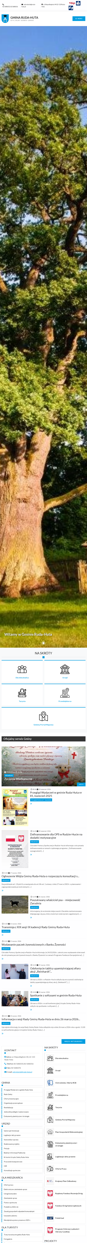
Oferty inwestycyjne (11, 1099)
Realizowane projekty (11, 1144)
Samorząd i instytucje (11, 1131)
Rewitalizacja (8, 1108)
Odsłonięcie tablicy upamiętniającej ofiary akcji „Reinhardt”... (55, 970)
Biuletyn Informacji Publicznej (14, 1153)
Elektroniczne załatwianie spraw (15, 1189)
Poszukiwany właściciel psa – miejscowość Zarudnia (55, 901)
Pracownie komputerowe (13, 1162)
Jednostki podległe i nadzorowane (16, 1112)
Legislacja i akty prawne (12, 1135)
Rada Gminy (8, 1094)
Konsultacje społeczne (12, 1170)
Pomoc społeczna (10, 1203)
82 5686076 (16, 1068)
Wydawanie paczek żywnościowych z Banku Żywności (34, 944)
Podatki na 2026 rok (11, 1207)
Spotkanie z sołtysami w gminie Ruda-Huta (55, 995)
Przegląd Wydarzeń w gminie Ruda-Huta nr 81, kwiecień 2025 (56, 794)
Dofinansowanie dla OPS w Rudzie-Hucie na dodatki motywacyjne (56, 836)
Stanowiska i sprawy (11, 1140)
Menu (80, 18)
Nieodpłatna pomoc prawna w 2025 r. (17, 1220)
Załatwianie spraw (10, 1198)
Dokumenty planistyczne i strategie (16, 1116)
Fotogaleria (8, 1239)
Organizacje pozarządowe (13, 1103)
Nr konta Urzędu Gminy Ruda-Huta (16, 1157)
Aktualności (9, 775)
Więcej (81, 784)
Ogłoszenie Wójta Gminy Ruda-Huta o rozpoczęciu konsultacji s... (40, 876)
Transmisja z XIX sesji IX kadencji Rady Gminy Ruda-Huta (36, 927)
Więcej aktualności (73, 1041)
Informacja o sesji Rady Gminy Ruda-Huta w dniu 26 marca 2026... (41, 1019)
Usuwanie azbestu (10, 1216)
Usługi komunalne (10, 1194)
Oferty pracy (8, 1185)
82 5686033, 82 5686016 (10, 7)
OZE (5, 1166)
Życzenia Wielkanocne (18, 779)
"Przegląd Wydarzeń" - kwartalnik (41, 800)
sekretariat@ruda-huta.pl (22, 1072)
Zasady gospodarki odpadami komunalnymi (19, 1211)
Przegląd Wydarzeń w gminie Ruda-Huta (18, 1090)
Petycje (6, 1148)
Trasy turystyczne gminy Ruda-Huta (17, 1235)
